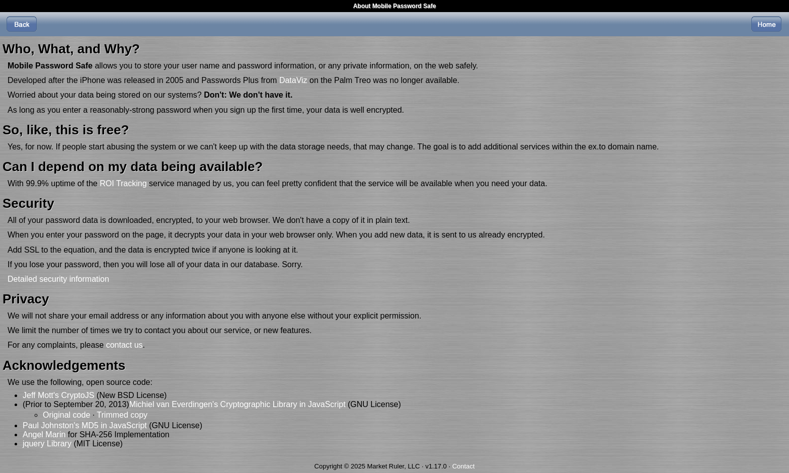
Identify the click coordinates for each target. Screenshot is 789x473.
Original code (66, 415)
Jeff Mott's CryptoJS (58, 395)
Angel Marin (44, 434)
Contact (463, 466)
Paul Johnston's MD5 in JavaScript (85, 425)
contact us (124, 345)
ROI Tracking (123, 183)
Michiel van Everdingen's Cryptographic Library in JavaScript (237, 404)
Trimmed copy (122, 415)
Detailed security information (58, 279)
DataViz (293, 80)
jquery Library (47, 443)
